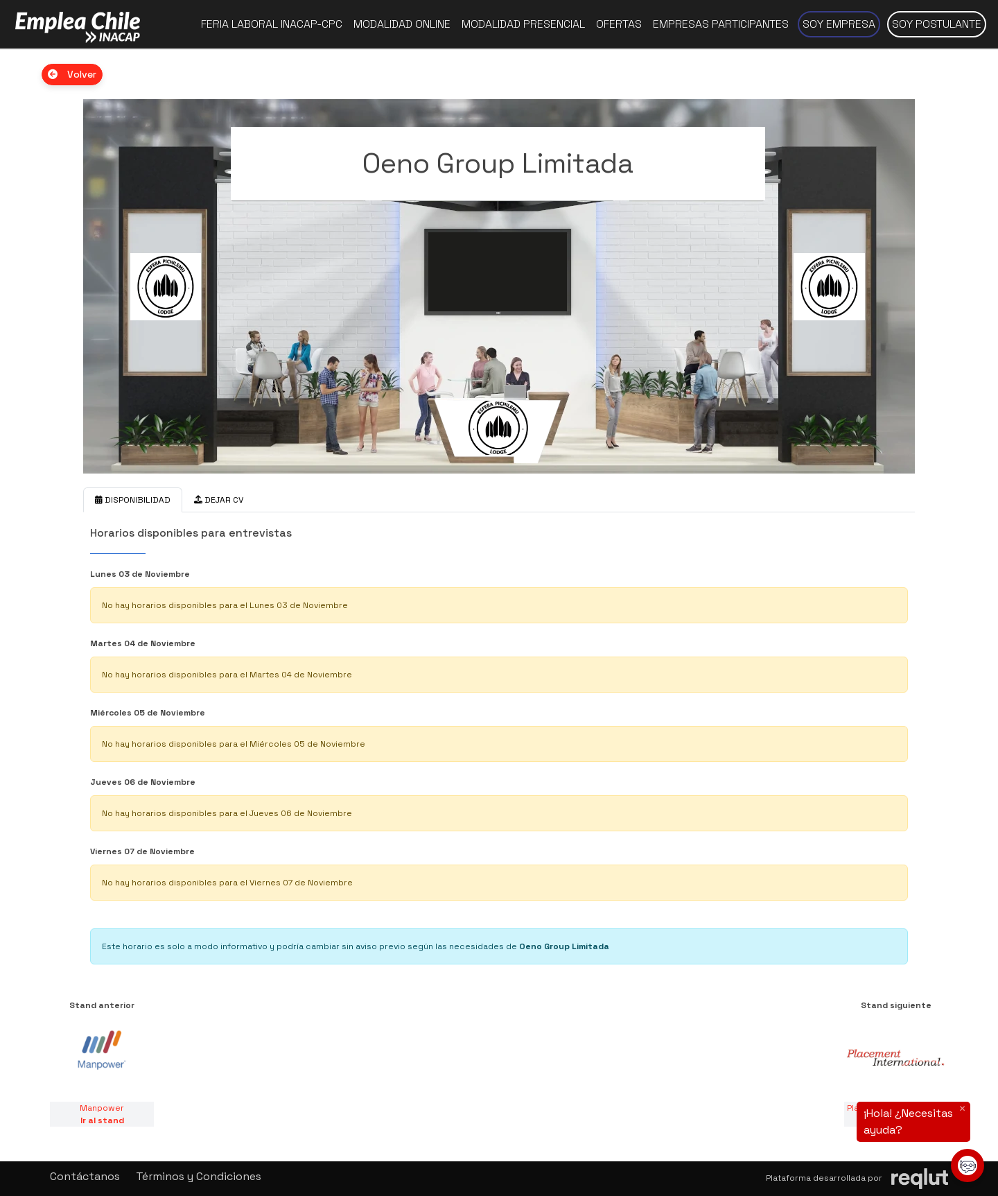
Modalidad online (401, 24)
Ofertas (619, 24)
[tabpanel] (499, 741)
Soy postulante (936, 24)
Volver (72, 74)
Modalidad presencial (523, 24)
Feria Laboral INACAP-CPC (271, 24)
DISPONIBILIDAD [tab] (132, 499)
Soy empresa (839, 24)
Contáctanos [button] (85, 1176)
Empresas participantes (721, 24)
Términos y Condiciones (198, 1176)
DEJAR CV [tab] (218, 499)
